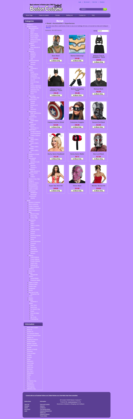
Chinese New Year (36, 88)
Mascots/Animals (33, 28)
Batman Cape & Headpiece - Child (56, 89)
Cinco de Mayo (35, 82)
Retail (28, 200)
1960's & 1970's (35, 225)
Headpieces (34, 192)
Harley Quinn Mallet (77, 154)
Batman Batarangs (77, 56)
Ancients (33, 53)
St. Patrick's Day (35, 78)
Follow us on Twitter (47, 395)
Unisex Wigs (34, 218)
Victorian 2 (30, 24)
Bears (32, 32)
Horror (32, 239)
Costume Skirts (33, 284)
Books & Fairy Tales (34, 179)
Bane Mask (56, 56)
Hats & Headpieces (34, 210)
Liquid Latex (34, 263)
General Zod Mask (98, 122)
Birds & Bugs (34, 34)
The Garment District (33, 333)
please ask (48, 27)
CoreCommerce (72, 402)
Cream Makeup (35, 259)
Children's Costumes (35, 208)
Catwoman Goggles (77, 122)
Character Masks (35, 280)
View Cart (94, 2)
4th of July (33, 317)
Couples (29, 355)
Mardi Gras (34, 92)
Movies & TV (34, 105)
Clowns (33, 233)
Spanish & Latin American (34, 162)
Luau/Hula (30, 365)
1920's (32, 221)
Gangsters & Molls (34, 154)
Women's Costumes (34, 202)
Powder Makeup (35, 261)
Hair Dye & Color (33, 292)
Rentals (57, 15)
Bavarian (33, 165)
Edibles (33, 45)
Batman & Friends (32, 349)
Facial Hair (32, 271)
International (32, 158)
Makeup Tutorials (32, 343)
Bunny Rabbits (35, 36)
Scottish (33, 160)
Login (79, 2)
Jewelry (33, 198)
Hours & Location (44, 15)
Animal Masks (35, 278)
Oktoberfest (34, 76)
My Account (87, 2)
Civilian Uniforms (35, 135)
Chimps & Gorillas (36, 40)
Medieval (33, 55)
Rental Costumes (32, 26)
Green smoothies (73, 395)
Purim (32, 93)
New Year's (34, 305)
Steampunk (34, 249)
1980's (32, 227)
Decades (31, 138)
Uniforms (31, 119)
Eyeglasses (32, 288)
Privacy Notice (31, 341)
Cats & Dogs (34, 38)
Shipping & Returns (32, 339)
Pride (32, 84)
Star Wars (33, 247)
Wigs (30, 212)
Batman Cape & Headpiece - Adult (99, 56)
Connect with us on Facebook (33, 395)
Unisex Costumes (34, 206)
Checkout (102, 2)
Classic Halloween (36, 86)
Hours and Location (32, 327)
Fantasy (33, 101)
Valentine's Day (35, 90)
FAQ (93, 15)
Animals (33, 231)
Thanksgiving (34, 74)
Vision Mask (77, 185)
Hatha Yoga (65, 395)
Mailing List (69, 15)
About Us (29, 329)
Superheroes (32, 111)
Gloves (31, 290)
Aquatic (33, 30)
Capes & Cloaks (33, 189)
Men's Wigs (34, 216)
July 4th (33, 80)
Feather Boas (32, 286)
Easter (32, 72)
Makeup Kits (34, 265)
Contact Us (82, 15)
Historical (31, 51)
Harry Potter (30, 363)
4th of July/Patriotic (32, 345)
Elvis (32, 107)
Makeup (31, 255)
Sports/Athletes (33, 185)
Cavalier (33, 57)
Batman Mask (98, 89)
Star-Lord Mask (98, 154)
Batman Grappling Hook (77, 89)
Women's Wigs (35, 214)
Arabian (33, 176)
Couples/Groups (33, 187)
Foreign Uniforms (35, 131)
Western (33, 64)
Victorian (33, 62)
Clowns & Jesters (34, 183)
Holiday (31, 67)
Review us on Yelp (57, 395)
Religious (31, 181)
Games (33, 103)
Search (26, 407)
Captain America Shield (56, 122)
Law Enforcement (36, 133)
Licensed (33, 243)
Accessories (32, 191)
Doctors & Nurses (36, 235)
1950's (32, 223)
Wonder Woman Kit (98, 185)
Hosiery (31, 298)
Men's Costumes (33, 204)
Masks (30, 273)
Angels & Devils (35, 229)
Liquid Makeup (35, 257)
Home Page (29, 15)
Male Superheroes (36, 113)
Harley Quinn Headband (56, 154)
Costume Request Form (34, 335)
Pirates (31, 156)
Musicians (33, 109)
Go (105, 9)
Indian (32, 175)
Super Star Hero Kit (56, 185)
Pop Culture (32, 96)
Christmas (30, 351)
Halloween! (30, 361)
